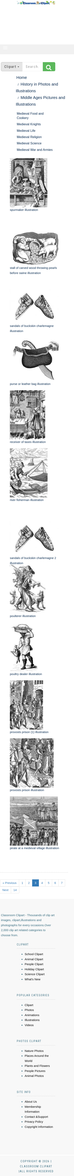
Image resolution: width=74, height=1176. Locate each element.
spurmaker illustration (24, 209)
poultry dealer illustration (26, 674)
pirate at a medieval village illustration (34, 848)
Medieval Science (29, 143)
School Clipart (34, 954)
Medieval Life (26, 130)
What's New (32, 979)
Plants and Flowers (37, 1065)
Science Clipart (35, 974)
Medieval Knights (29, 124)
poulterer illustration (23, 616)
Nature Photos (34, 1050)
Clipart (29, 1005)
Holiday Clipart (34, 969)
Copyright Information (39, 1126)
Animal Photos (34, 1075)
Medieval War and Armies (35, 149)
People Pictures (35, 1071)
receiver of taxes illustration (28, 442)
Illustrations (32, 1020)
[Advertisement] (36, 24)
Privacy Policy (34, 1121)
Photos (29, 1010)
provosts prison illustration (27, 790)
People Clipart (34, 964)
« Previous (10, 883)
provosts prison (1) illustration (29, 732)
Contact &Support (36, 1116)
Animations (32, 1015)
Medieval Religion (29, 137)
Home (21, 77)
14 (15, 890)
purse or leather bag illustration (30, 384)
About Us (31, 1101)
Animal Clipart (34, 959)
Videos (29, 1025)
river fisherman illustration (27, 500)
